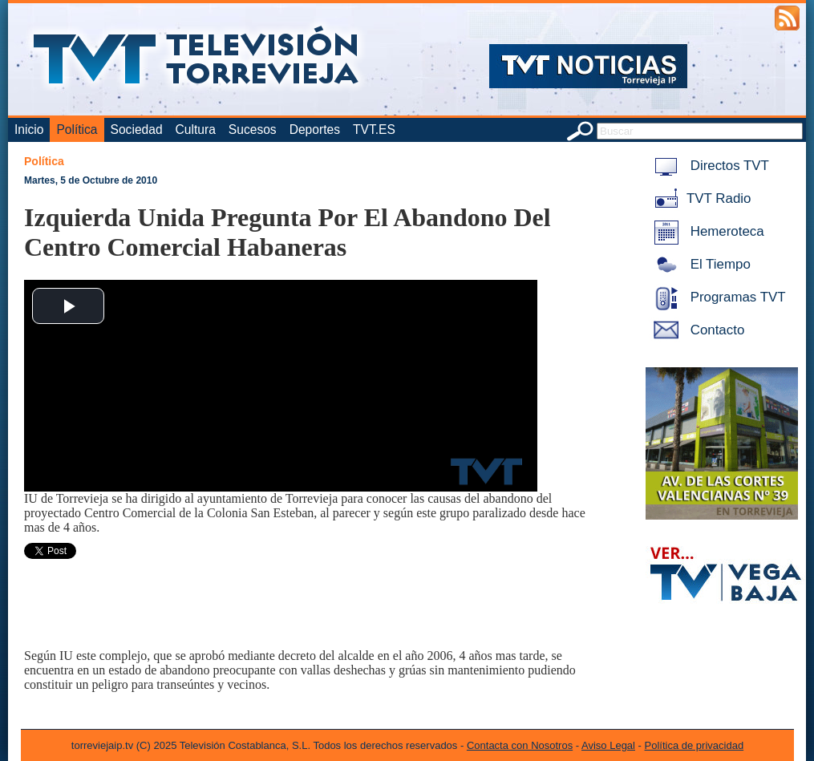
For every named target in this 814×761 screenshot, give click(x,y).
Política (76, 129)
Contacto (696, 330)
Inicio (28, 129)
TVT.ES (374, 129)
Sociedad (137, 129)
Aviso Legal (608, 745)
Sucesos (253, 129)
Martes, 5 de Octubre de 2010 (90, 180)
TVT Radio (699, 198)
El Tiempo (699, 264)
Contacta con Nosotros (520, 745)
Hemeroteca (706, 231)
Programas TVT (717, 297)
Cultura (196, 129)
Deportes (315, 129)
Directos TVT (708, 165)
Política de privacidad (694, 745)
